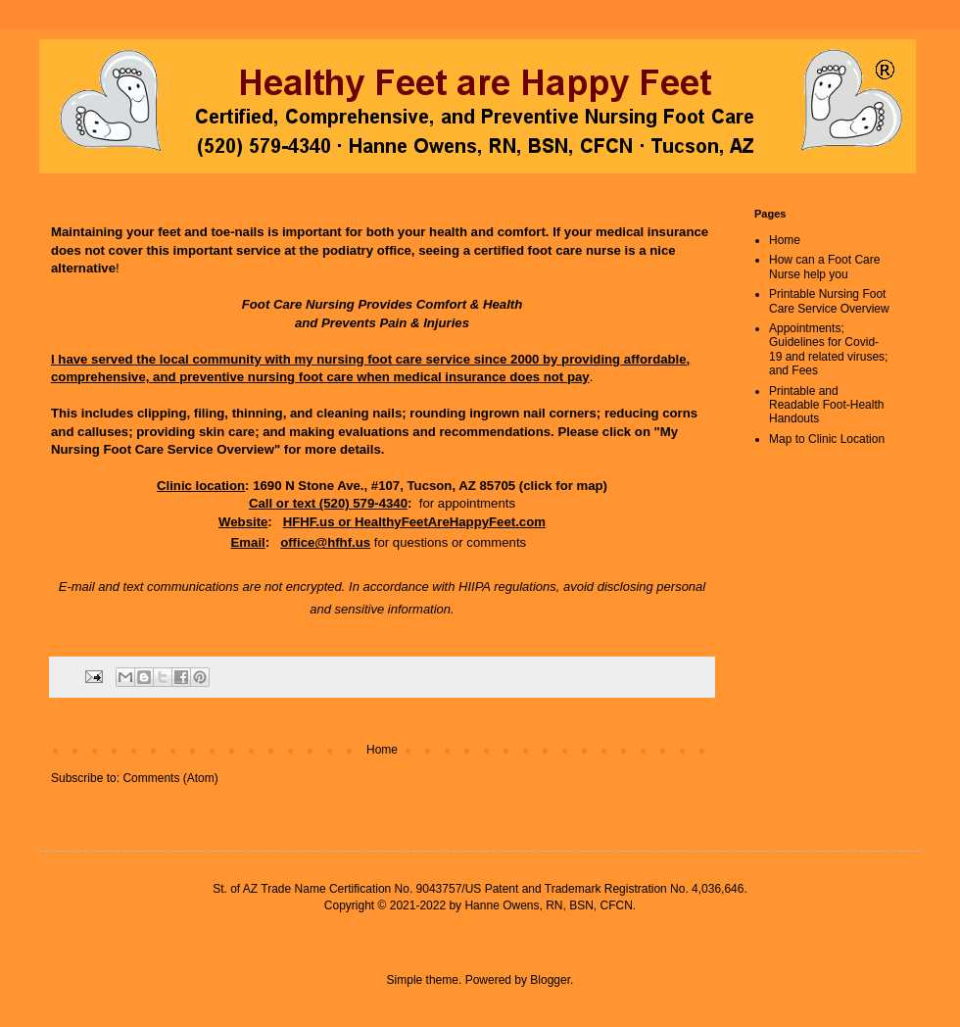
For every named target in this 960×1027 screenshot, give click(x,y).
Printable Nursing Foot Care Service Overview (829, 301)
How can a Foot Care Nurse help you (824, 266)
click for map (562, 485)
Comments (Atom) (169, 778)
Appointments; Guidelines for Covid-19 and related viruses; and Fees (828, 349)
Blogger (550, 980)
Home (382, 750)
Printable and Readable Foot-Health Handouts (826, 405)
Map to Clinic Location (827, 439)
